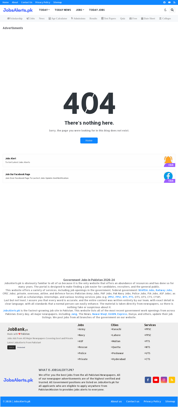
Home (6, 2)
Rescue (82, 347)
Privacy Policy (42, 2)
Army (81, 329)
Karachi (116, 329)
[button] (165, 10)
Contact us (132, 401)
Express (122, 313)
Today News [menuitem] (63, 9)
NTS (125, 296)
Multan (115, 341)
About (15, 2)
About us (116, 401)
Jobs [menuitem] (79, 9)
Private (83, 359)
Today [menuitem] (43, 9)
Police (82, 353)
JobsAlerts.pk (11, 310)
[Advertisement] (89, 54)
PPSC (111, 296)
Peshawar (117, 353)
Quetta (115, 347)
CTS (147, 359)
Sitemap (57, 2)
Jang (74, 313)
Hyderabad (118, 359)
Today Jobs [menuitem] (97, 9)
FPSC (118, 296)
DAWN (112, 313)
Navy (81, 335)
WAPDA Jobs (146, 290)
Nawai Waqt (99, 313)
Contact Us (26, 2)
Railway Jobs (164, 290)
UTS (147, 353)
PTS (131, 296)
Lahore (116, 335)
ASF (80, 341)
